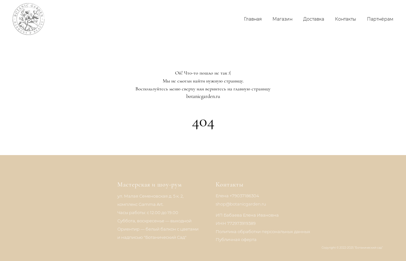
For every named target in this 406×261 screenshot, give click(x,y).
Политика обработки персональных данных (263, 231)
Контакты (345, 19)
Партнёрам (380, 19)
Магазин (282, 19)
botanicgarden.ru (203, 96)
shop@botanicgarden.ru (241, 203)
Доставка (313, 19)
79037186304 (245, 195)
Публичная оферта (236, 239)
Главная (253, 19)
